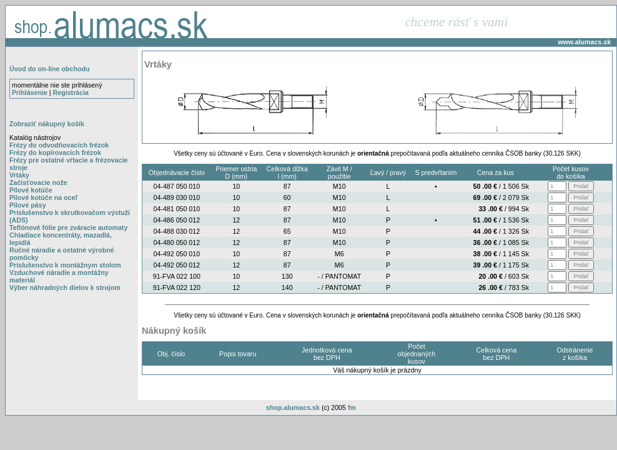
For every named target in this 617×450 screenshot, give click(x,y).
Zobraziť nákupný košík (46, 124)
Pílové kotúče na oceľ (43, 197)
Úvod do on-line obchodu (49, 68)
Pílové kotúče (30, 190)
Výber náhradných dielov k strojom (65, 287)
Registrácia (71, 92)
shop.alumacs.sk (293, 407)
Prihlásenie (29, 92)
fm (352, 407)
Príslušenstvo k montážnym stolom (65, 265)
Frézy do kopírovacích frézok (55, 152)
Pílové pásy (27, 205)
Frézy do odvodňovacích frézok (59, 145)
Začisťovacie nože (38, 182)
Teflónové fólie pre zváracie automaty (68, 227)
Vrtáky (19, 175)
